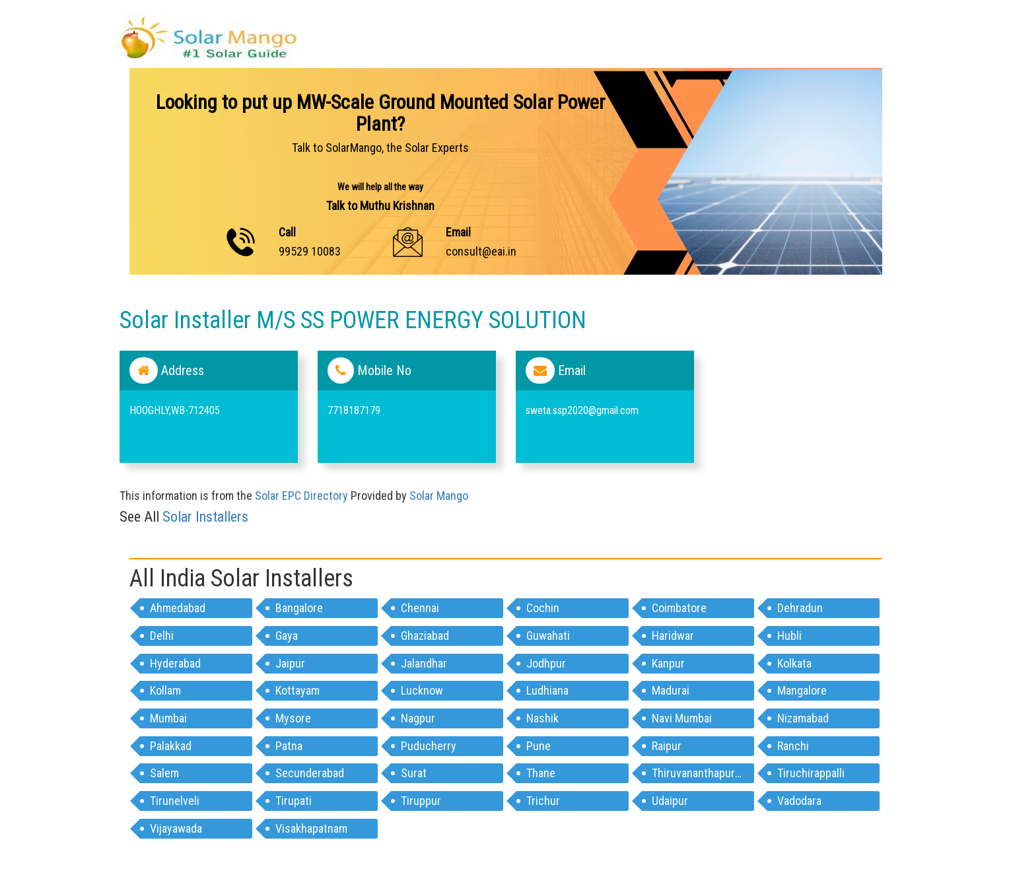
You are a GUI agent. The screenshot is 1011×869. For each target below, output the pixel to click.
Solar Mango (438, 496)
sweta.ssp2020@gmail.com (582, 410)
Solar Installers (205, 516)
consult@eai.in (481, 251)
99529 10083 (310, 251)
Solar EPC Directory (301, 496)
